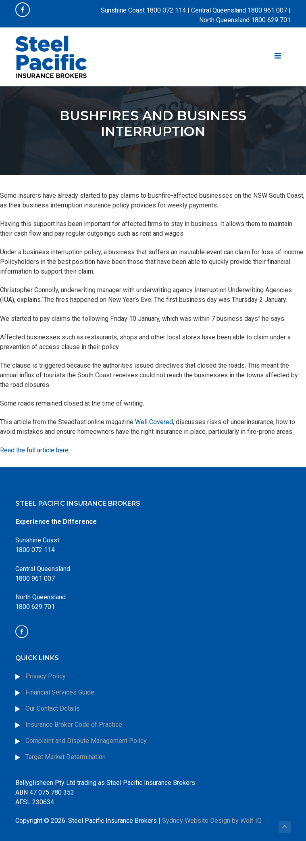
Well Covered (154, 422)
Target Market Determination (65, 757)
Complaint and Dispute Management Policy (86, 741)
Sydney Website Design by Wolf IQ (212, 820)
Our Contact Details (52, 708)
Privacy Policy (45, 676)
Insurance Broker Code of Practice (74, 724)
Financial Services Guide (59, 692)
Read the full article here (34, 450)
